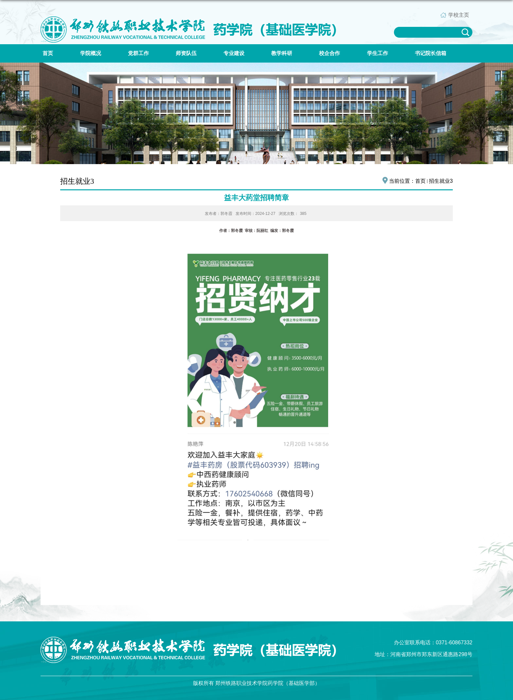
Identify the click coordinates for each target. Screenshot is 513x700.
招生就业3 (441, 181)
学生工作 (377, 53)
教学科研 (281, 53)
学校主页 (458, 15)
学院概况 (90, 53)
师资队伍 (186, 53)
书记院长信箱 (430, 53)
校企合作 (329, 53)
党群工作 (138, 53)
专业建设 (233, 53)
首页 (48, 53)
